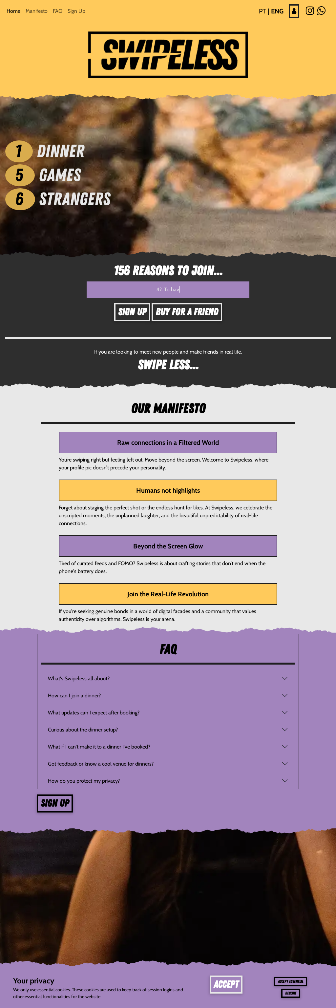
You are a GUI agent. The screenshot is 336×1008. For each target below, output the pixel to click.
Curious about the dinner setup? (83, 730)
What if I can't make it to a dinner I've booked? (99, 747)
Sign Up (76, 11)
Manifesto (37, 11)
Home (13, 11)
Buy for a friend (187, 312)
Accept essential (290, 981)
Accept (226, 984)
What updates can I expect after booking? (93, 713)
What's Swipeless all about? (79, 678)
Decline (290, 993)
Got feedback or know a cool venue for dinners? (101, 764)
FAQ (57, 11)
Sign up (55, 803)
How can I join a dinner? (74, 695)
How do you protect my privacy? (84, 781)
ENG (277, 11)
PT (262, 11)
